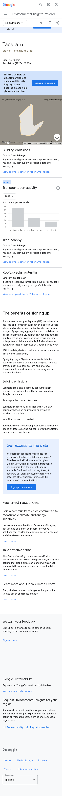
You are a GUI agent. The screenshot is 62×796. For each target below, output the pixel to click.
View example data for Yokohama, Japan (26, 171)
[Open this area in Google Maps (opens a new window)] (6, 142)
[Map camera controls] (57, 137)
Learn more (9, 541)
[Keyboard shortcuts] (25, 143)
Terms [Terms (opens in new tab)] (58, 143)
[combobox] (16, 23)
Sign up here (10, 640)
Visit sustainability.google (17, 691)
